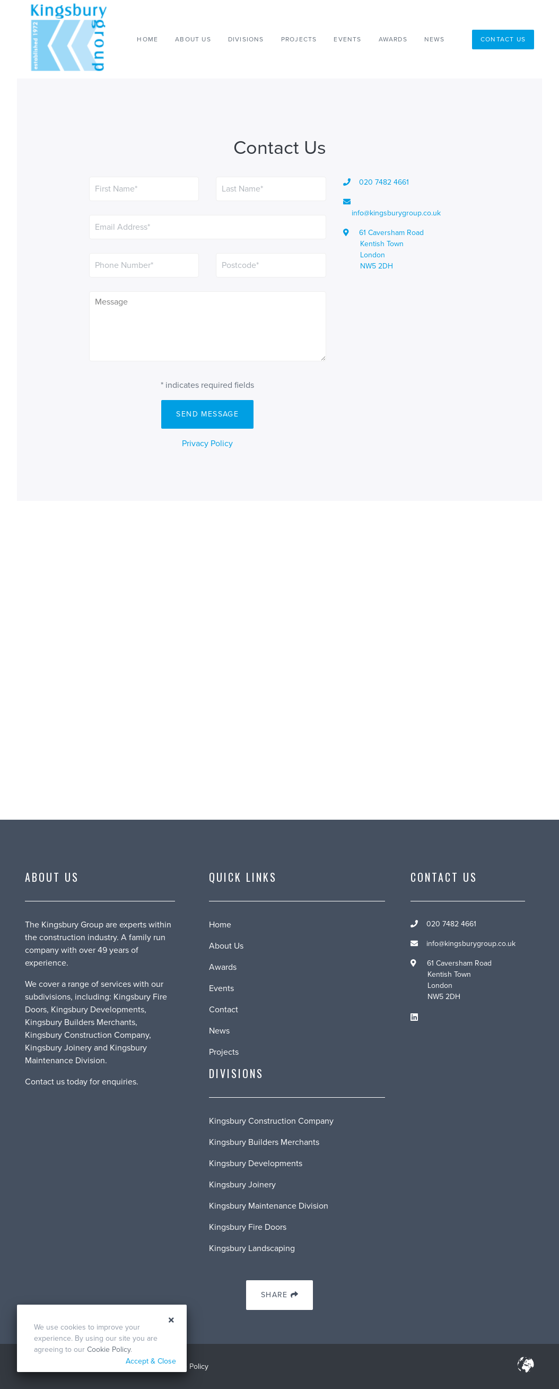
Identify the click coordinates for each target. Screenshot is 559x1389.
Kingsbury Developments (255, 1163)
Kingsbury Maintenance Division (268, 1206)
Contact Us (503, 39)
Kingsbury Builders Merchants (264, 1142)
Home (147, 39)
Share (279, 1295)
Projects (299, 39)
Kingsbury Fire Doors (247, 1227)
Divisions (246, 39)
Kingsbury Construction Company (271, 1121)
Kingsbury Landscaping (252, 1248)
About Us (193, 39)
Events (347, 39)
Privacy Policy (207, 443)
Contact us (45, 1082)
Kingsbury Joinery (242, 1184)
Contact (223, 1009)
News (434, 39)
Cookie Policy (108, 1349)
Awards (393, 39)
